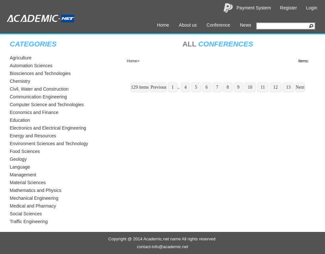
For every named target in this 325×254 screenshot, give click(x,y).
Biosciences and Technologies (40, 73)
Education (20, 120)
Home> (133, 61)
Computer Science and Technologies (47, 104)
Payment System (254, 7)
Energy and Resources (33, 135)
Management (23, 174)
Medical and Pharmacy (33, 206)
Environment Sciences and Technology (49, 143)
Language (20, 167)
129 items (140, 87)
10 (250, 87)
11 (263, 87)
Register (288, 7)
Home (163, 25)
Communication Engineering (38, 96)
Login (311, 7)
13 (288, 87)
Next (300, 87)
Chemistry (20, 81)
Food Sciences (25, 151)
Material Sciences (28, 182)
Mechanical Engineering (34, 198)
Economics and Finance (34, 112)
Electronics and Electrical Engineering (48, 128)
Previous (158, 87)
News (245, 25)
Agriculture (21, 57)
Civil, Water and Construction (39, 89)
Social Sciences (26, 213)
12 (275, 87)
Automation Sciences (31, 65)
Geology (18, 159)
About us (188, 25)
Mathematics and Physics (35, 190)
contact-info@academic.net (162, 246)
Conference (218, 25)
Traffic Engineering (29, 221)
